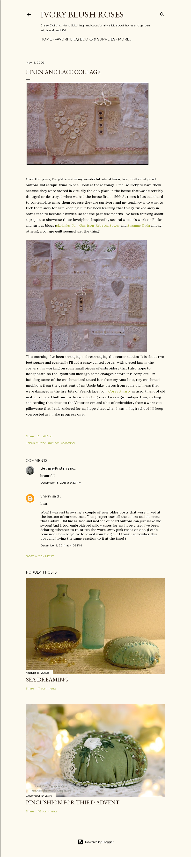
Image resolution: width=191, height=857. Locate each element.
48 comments (47, 811)
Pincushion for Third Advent (72, 802)
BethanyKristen (53, 468)
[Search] (162, 13)
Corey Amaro (119, 391)
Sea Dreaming (47, 679)
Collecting (68, 443)
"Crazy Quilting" (47, 443)
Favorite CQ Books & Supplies (85, 39)
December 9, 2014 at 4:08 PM (61, 545)
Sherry (45, 496)
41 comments (46, 688)
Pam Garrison (83, 225)
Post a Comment (40, 556)
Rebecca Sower (108, 225)
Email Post (45, 436)
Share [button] (30, 436)
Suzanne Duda (138, 225)
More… (125, 39)
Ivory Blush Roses (82, 14)
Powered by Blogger (95, 842)
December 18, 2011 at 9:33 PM (60, 482)
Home (46, 39)
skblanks (63, 225)
